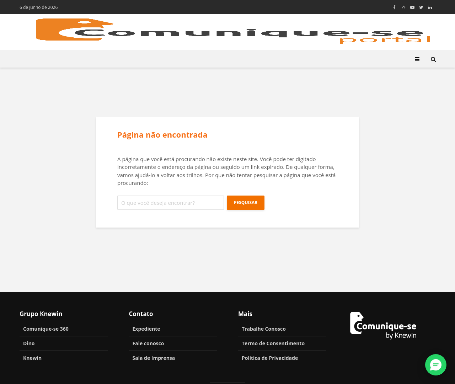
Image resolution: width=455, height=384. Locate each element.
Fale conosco (148, 343)
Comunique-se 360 (46, 328)
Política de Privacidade (270, 357)
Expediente (146, 328)
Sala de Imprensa (154, 357)
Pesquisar (245, 202)
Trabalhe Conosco (264, 328)
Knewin (32, 357)
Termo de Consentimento (273, 343)
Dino (29, 343)
